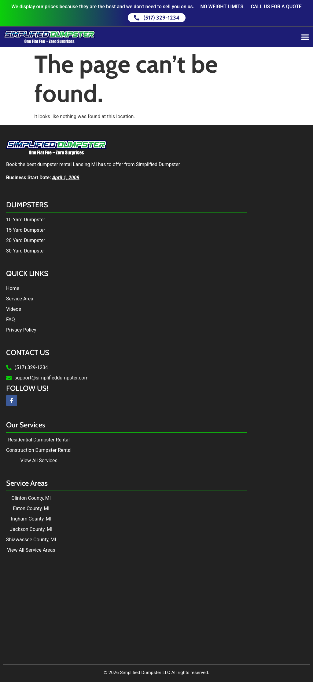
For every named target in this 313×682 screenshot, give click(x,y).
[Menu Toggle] (305, 37)
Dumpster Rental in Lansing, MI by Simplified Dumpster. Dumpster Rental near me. (156, 605)
